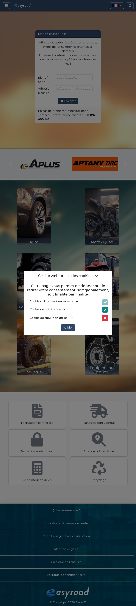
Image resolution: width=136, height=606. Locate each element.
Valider (68, 327)
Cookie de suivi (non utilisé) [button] (51, 318)
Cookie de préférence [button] (48, 309)
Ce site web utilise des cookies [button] (68, 276)
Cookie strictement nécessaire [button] (54, 301)
